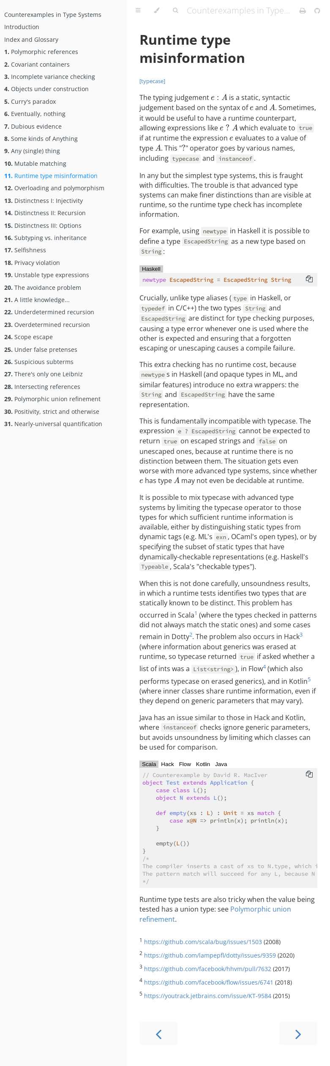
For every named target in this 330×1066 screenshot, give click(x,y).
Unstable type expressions (46, 275)
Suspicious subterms (39, 362)
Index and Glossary (31, 39)
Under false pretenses (40, 349)
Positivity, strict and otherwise (51, 412)
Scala (149, 764)
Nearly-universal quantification (53, 424)
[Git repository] (317, 10)
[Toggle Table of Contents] (138, 10)
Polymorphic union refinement (52, 399)
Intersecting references (42, 387)
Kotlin (203, 764)
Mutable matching (35, 163)
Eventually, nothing (34, 114)
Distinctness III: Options (43, 225)
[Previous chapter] (158, 1033)
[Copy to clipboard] (309, 279)
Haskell (151, 269)
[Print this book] (303, 10)
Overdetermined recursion (47, 325)
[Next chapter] (298, 1033)
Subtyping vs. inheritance (45, 238)
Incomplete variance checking (49, 77)
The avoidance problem (42, 287)
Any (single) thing (32, 151)
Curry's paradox (30, 101)
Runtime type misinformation (51, 176)
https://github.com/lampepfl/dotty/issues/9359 (210, 955)
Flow (185, 764)
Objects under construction (46, 89)
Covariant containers (37, 64)
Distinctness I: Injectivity (43, 201)
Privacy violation (32, 263)
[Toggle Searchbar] (175, 10)
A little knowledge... (37, 300)
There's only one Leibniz (43, 374)
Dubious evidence (33, 126)
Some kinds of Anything (41, 139)
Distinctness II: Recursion (45, 213)
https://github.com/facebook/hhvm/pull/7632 (207, 969)
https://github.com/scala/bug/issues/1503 (203, 942)
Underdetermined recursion (49, 312)
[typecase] (152, 81)
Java (221, 764)
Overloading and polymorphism (54, 188)
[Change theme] (156, 10)
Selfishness (25, 250)
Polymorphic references (41, 52)
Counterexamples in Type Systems (52, 15)
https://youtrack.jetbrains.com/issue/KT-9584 (207, 996)
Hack (167, 764)
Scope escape (28, 337)
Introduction (21, 27)
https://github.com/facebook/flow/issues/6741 (208, 982)
